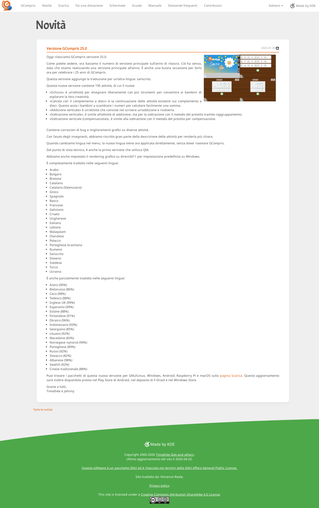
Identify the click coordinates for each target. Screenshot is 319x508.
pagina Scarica (231, 375)
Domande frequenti (182, 5)
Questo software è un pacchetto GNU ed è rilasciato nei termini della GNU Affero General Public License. (159, 468)
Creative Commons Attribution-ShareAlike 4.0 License (180, 494)
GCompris (28, 5)
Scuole (137, 5)
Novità (47, 5)
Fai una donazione (89, 5)
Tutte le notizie (43, 409)
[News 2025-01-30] (277, 48)
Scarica (63, 5)
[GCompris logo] (10, 5)
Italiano (276, 5)
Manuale (154, 5)
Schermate (117, 5)
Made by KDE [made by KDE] (303, 6)
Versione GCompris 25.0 (67, 48)
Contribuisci (213, 5)
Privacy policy (159, 485)
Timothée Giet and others (175, 454)
